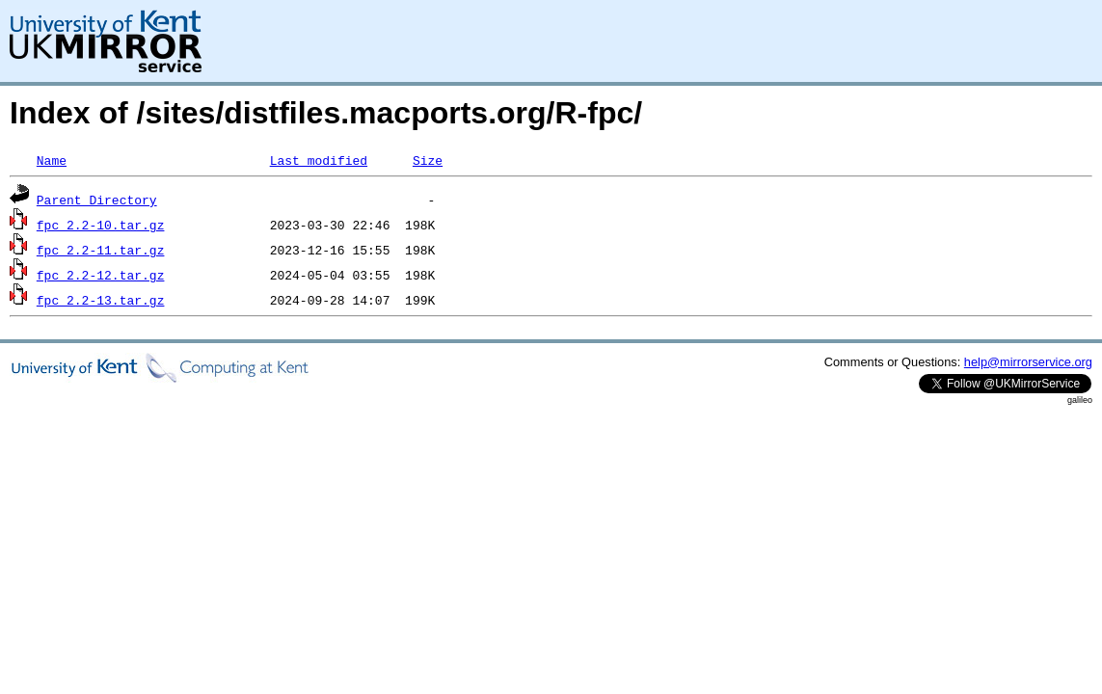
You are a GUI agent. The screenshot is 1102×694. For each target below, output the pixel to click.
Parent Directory (97, 199)
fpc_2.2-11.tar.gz (101, 249)
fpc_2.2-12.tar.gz (101, 274)
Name (52, 160)
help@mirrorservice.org (1028, 362)
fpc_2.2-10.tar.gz (101, 224)
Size (428, 160)
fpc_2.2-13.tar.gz (101, 299)
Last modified (318, 160)
